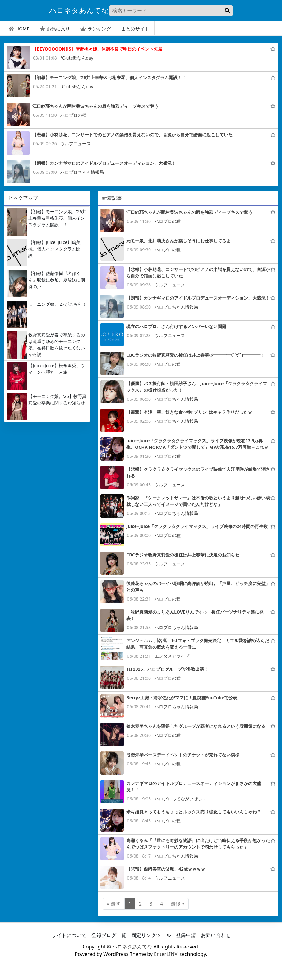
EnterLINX (166, 954)
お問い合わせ (216, 935)
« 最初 (113, 903)
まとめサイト (135, 28)
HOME (19, 28)
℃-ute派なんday (76, 58)
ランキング (95, 28)
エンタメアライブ (172, 656)
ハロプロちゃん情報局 (82, 172)
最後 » (177, 903)
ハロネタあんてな (132, 946)
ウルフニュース (75, 143)
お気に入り (55, 28)
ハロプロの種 (73, 115)
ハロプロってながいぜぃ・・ (183, 799)
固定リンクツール (151, 935)
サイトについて (69, 935)
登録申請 (186, 935)
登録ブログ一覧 (108, 935)
